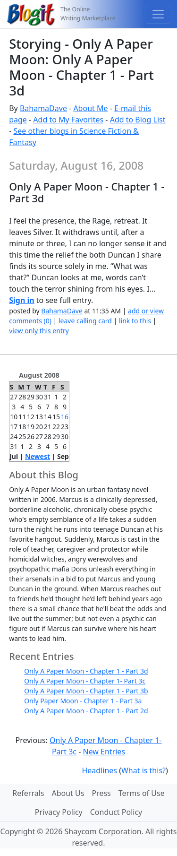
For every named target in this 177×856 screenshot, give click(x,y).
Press (101, 793)
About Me (90, 108)
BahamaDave (43, 108)
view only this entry (39, 330)
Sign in (21, 300)
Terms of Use (141, 793)
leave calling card (85, 320)
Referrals (28, 793)
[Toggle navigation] (158, 14)
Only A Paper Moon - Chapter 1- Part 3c (84, 680)
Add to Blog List (138, 119)
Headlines (99, 770)
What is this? (143, 770)
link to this (135, 320)
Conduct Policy (116, 812)
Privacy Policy (59, 812)
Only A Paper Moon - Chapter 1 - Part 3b (86, 690)
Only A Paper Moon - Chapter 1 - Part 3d (86, 670)
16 (64, 416)
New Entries (104, 751)
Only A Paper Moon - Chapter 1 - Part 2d (86, 710)
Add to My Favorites (68, 119)
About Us (67, 793)
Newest (37, 456)
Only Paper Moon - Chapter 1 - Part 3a (83, 700)
